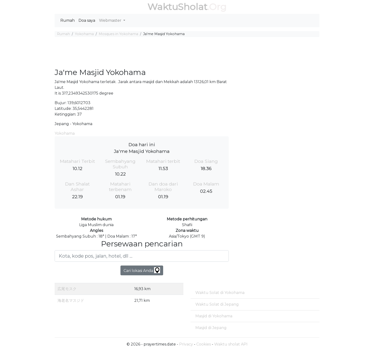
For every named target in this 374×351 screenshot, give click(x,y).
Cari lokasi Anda (142, 270)
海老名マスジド (70, 300)
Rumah (67, 20)
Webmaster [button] (110, 20)
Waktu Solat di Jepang (217, 304)
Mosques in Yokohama (118, 34)
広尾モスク (67, 289)
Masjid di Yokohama (213, 316)
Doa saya (86, 20)
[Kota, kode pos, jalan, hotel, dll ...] (142, 256)
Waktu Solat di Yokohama (219, 292)
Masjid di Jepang (211, 327)
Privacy (186, 344)
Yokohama (84, 34)
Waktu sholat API (231, 344)
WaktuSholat (177, 6)
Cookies (203, 344)
